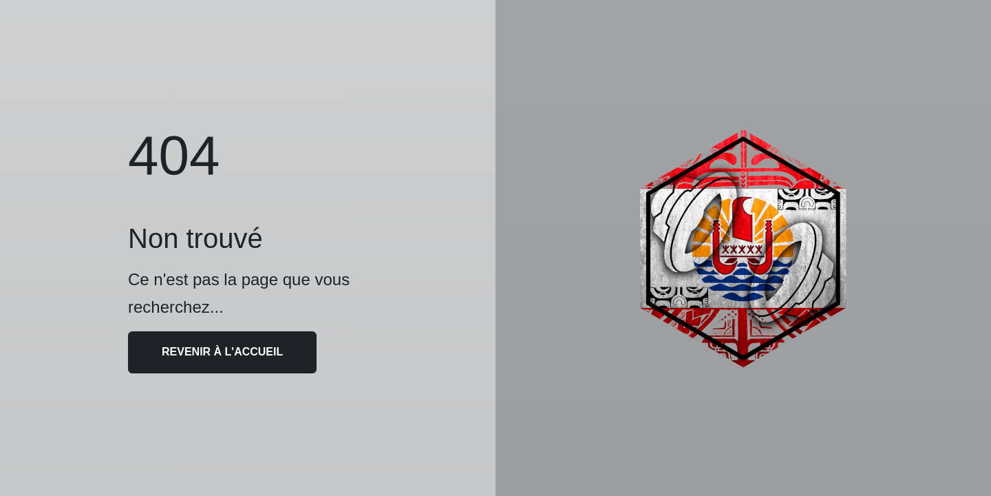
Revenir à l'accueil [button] (222, 352)
